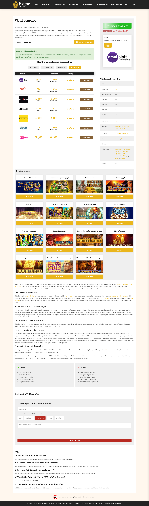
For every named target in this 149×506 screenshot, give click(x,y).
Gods (123, 154)
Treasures (124, 139)
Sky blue (125, 151)
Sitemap (76, 503)
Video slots (36, 27)
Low (116, 89)
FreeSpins (118, 128)
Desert (117, 158)
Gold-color (127, 149)
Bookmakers (74, 4)
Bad (20, 418)
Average (41, 418)
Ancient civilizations (121, 134)
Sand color (118, 151)
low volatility (30, 296)
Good (50, 418)
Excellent (59, 418)
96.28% (117, 84)
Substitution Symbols (122, 126)
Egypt (126, 156)
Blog (70, 503)
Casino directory (115, 503)
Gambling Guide (116, 4)
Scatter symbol (104, 298)
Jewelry (117, 156)
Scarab (122, 158)
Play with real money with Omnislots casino (117, 25)
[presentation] (31, 433)
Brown (120, 149)
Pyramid (117, 139)
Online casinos (47, 4)
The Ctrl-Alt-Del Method (89, 503)
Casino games (87, 4)
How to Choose (104, 503)
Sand (122, 156)
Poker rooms (60, 4)
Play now (86, 80)
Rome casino (18, 27)
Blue (116, 149)
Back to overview (24, 42)
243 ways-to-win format (118, 296)
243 (116, 121)
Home (36, 4)
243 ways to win (70, 296)
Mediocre (29, 418)
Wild (123, 128)
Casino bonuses (102, 4)
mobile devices (108, 350)
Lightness (118, 154)
